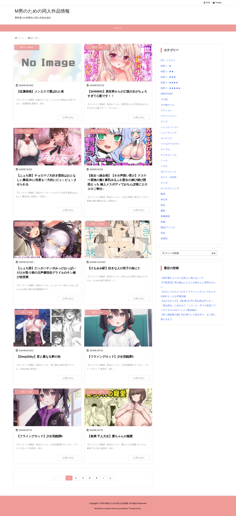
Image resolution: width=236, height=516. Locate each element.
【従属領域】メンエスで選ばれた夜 (40, 91)
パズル (164, 166)
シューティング (169, 132)
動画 (163, 194)
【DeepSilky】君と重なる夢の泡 (38, 356)
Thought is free (134, 508)
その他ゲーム (167, 104)
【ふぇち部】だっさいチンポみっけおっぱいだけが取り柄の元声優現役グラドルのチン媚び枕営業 (46, 273)
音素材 (164, 238)
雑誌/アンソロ (168, 227)
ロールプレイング (170, 188)
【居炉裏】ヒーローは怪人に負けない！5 (182, 278)
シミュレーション (170, 127)
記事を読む (68, 117)
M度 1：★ (166, 66)
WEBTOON (166, 93)
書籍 (163, 210)
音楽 (163, 233)
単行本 (164, 199)
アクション (166, 110)
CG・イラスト (168, 60)
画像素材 (165, 216)
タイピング (166, 138)
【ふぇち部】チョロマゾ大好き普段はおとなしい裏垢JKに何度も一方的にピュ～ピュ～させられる (47, 180)
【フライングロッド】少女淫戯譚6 (40, 436)
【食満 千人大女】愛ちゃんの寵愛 (110, 436)
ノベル (164, 160)
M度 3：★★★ (168, 77)
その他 (164, 99)
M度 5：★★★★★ (170, 88)
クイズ (164, 121)
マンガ (164, 182)
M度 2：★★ (167, 71)
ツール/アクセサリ (170, 143)
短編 (163, 221)
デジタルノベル (169, 155)
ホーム (21, 38)
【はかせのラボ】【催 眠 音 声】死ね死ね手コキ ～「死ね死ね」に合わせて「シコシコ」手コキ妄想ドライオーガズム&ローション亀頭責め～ (188, 305)
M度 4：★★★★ (169, 82)
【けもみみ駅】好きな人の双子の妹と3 (113, 268)
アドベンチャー (169, 116)
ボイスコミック (169, 171)
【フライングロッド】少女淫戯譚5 (110, 356)
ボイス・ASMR (168, 177)
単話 (163, 205)
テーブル (165, 149)
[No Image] (47, 63)
